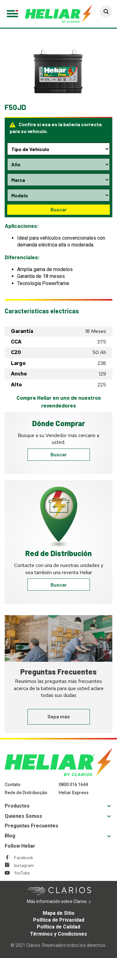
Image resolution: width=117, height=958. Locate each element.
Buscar (59, 209)
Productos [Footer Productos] (17, 806)
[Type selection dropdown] (58, 149)
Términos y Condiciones (58, 934)
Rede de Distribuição (26, 792)
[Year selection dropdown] (58, 164)
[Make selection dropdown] (58, 179)
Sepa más (58, 716)
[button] (106, 11)
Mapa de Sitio (59, 913)
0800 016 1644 (73, 784)
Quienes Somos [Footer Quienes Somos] (23, 816)
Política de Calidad (58, 927)
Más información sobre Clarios (66, 902)
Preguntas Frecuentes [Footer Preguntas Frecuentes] (31, 826)
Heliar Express (74, 792)
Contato (13, 784)
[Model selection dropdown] (58, 195)
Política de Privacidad (58, 920)
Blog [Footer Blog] (10, 836)
